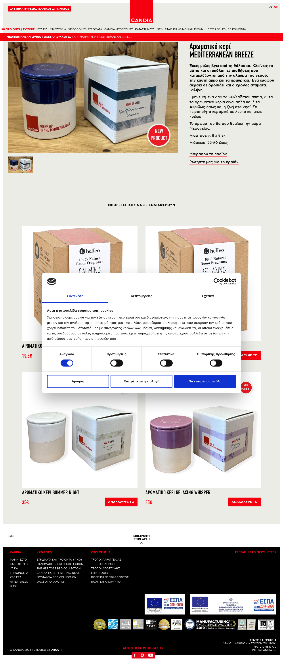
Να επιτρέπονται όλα (205, 381)
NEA (160, 29)
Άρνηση (78, 381)
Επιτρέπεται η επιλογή (141, 381)
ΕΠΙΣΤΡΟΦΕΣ (100, 580)
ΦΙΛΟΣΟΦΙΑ (58, 29)
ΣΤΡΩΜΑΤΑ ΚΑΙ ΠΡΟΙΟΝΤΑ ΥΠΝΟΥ (59, 567)
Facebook (134, 662)
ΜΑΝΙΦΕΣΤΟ (18, 567)
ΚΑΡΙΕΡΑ (15, 585)
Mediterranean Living (24, 37)
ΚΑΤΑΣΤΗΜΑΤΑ (145, 29)
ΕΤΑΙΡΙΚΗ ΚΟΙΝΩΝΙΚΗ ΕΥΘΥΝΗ (185, 29)
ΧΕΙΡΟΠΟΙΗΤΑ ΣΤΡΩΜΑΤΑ (85, 29)
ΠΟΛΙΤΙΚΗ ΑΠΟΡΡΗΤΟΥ (106, 589)
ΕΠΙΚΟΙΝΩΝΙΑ (237, 29)
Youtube (150, 662)
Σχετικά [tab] (208, 296)
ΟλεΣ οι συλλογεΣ (57, 37)
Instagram (142, 662)
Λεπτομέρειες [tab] (141, 296)
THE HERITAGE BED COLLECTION (59, 576)
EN (270, 7)
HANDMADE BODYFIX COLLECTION (60, 571)
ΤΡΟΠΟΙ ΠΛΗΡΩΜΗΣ (104, 571)
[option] (93, 105)
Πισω (10, 543)
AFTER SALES (217, 29)
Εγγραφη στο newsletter (255, 560)
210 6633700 (268, 654)
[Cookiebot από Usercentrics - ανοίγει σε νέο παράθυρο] (216, 281)
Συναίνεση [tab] (75, 296)
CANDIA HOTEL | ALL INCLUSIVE (58, 580)
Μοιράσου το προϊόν (208, 161)
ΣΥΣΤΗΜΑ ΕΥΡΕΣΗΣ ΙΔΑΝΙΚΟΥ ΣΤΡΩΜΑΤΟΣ (39, 9)
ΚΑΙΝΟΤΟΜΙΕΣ (19, 571)
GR (275, 7)
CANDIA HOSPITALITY (118, 29)
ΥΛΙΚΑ (14, 576)
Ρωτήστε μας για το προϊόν (214, 169)
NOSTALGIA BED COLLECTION (56, 585)
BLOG (13, 593)
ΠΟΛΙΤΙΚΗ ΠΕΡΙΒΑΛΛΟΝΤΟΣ (110, 585)
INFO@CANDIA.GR (264, 657)
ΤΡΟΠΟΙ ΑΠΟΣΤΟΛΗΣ (105, 576)
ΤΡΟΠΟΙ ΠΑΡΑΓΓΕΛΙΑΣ (106, 567)
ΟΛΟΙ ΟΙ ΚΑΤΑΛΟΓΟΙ (50, 589)
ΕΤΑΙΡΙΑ (42, 29)
